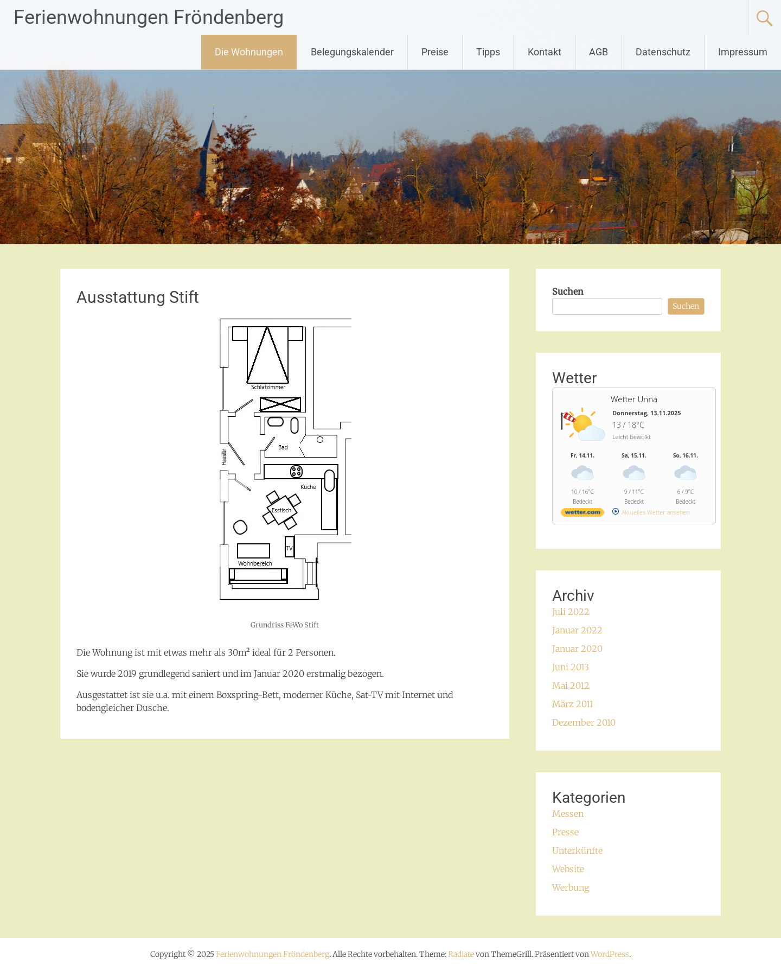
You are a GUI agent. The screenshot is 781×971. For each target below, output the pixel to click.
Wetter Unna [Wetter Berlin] (634, 399)
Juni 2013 (570, 667)
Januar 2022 (577, 630)
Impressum (742, 52)
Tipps (488, 52)
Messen (568, 813)
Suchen (568, 291)
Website (568, 869)
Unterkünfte (577, 850)
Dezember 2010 (584, 722)
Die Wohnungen (249, 52)
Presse (565, 832)
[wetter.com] (582, 514)
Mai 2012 (571, 685)
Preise (435, 52)
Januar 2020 (577, 648)
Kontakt (544, 52)
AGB (598, 52)
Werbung (570, 887)
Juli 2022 (571, 611)
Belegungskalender (352, 52)
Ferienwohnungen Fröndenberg (149, 17)
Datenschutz (663, 52)
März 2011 (572, 704)
